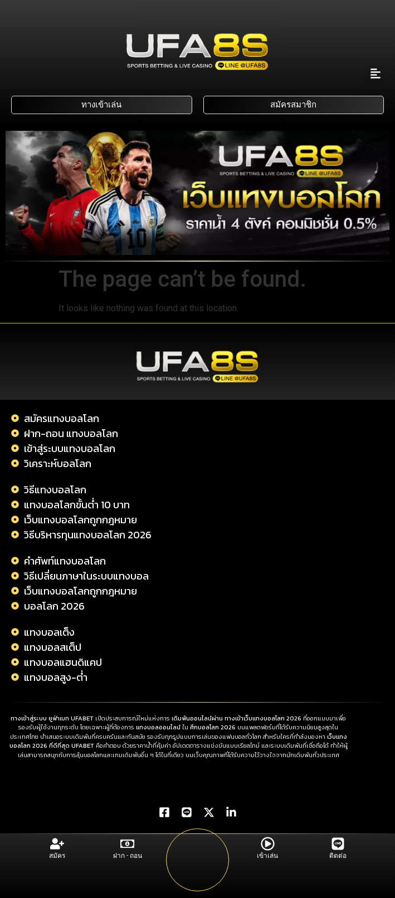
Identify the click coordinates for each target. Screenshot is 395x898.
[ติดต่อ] (338, 844)
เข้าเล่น (267, 856)
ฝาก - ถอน (127, 856)
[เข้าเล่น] (268, 844)
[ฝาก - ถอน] (127, 844)
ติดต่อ (338, 856)
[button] (375, 73)
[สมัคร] (57, 844)
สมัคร (57, 856)
